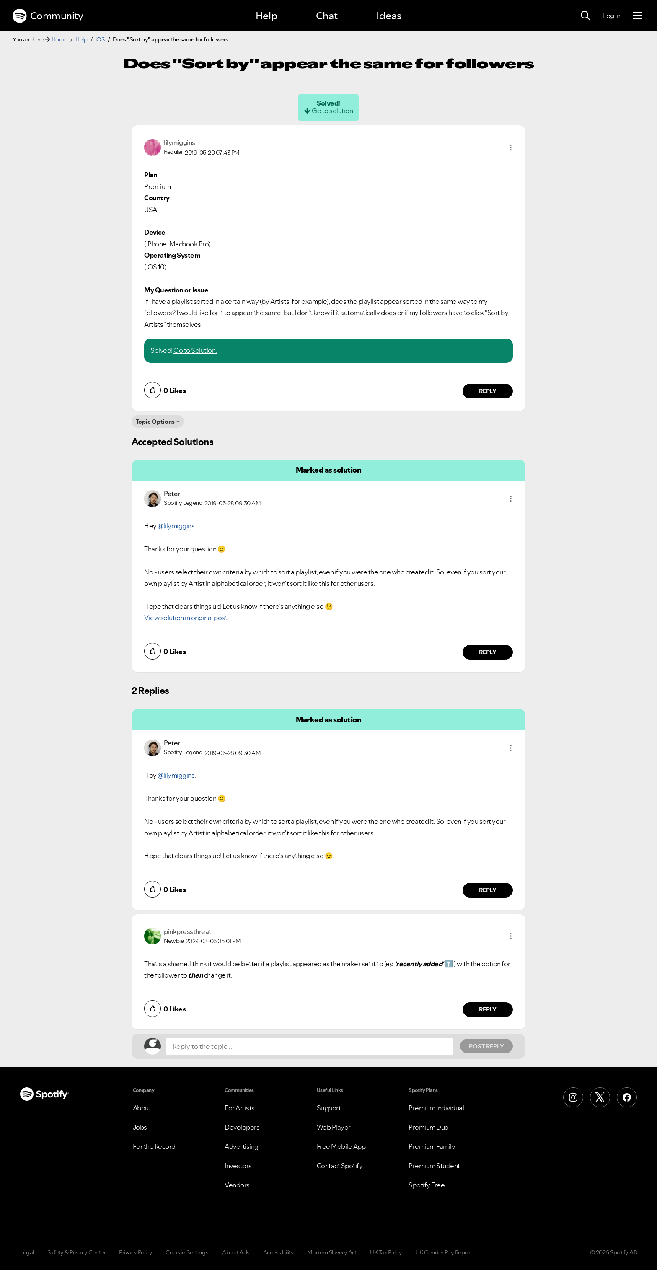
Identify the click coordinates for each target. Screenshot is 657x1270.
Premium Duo (429, 1127)
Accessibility (278, 1252)
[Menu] (637, 16)
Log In (611, 15)
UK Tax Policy (386, 1252)
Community (48, 16)
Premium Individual (436, 1107)
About (142, 1107)
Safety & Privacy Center (76, 1252)
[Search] (585, 15)
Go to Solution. (195, 350)
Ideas (388, 16)
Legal (27, 1252)
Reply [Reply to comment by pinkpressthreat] (488, 1009)
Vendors (237, 1185)
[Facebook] (627, 1097)
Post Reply (486, 1046)
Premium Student (434, 1165)
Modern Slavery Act (332, 1252)
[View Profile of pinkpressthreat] (187, 931)
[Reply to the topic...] (309, 1046)
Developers (242, 1127)
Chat (327, 16)
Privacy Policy (135, 1252)
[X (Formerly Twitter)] (600, 1097)
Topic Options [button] (155, 421)
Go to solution (332, 110)
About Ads (236, 1252)
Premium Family (432, 1146)
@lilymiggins (176, 525)
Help (266, 16)
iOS (100, 39)
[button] (510, 147)
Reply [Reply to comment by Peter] (488, 652)
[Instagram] (573, 1097)
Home (59, 39)
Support (329, 1107)
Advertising (242, 1146)
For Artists (240, 1107)
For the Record (154, 1146)
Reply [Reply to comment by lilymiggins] (488, 391)
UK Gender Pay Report (444, 1252)
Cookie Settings (187, 1252)
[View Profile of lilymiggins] (179, 142)
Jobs (140, 1127)
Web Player (334, 1127)
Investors (238, 1165)
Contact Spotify (340, 1165)
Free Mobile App (341, 1146)
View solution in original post (185, 617)
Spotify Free (427, 1185)
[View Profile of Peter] (172, 493)
